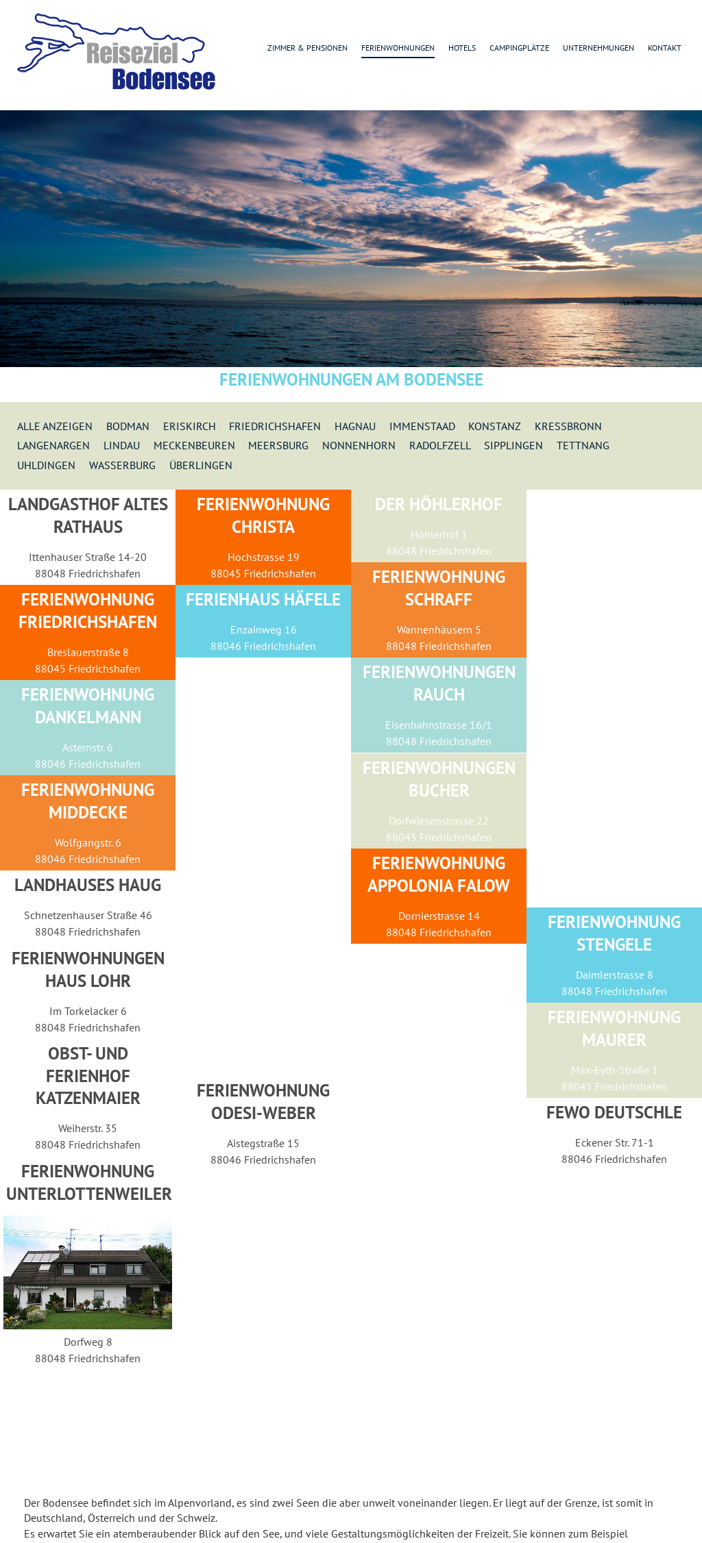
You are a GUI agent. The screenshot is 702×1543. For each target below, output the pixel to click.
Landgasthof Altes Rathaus (88, 515)
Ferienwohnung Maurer (614, 1028)
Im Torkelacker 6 (88, 1011)
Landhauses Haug (87, 885)
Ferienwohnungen (398, 47)
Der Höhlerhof (439, 504)
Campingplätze (519, 47)
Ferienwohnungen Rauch (439, 683)
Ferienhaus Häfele (263, 599)
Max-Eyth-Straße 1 (614, 1070)
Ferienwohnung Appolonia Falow (438, 874)
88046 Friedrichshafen (263, 646)
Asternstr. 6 (87, 747)
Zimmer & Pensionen (307, 47)
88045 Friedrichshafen (263, 573)
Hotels (462, 47)
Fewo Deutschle (614, 1112)
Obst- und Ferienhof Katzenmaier (88, 1075)
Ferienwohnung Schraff (438, 588)
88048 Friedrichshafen (88, 573)
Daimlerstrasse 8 (614, 974)
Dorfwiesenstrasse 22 (439, 820)
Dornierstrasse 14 (439, 916)
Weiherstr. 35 (87, 1128)
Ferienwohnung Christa (263, 515)
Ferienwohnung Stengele (614, 933)
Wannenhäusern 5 (439, 629)
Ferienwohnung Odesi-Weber (263, 1101)
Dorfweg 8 (88, 1341)
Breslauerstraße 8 (88, 652)
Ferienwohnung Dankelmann (87, 705)
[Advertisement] (614, 698)
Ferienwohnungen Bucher (439, 779)
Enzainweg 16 (263, 629)
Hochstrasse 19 (264, 557)
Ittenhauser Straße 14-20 (88, 557)
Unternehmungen (598, 47)
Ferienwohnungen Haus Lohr (88, 969)
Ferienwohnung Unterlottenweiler (89, 1182)
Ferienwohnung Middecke (87, 801)
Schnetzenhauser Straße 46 (88, 915)
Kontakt (664, 47)
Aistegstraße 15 (263, 1143)
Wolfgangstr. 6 (88, 842)
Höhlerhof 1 (439, 534)
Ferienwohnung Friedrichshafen (88, 610)
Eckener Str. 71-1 (614, 1142)
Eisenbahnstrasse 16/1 (438, 724)
